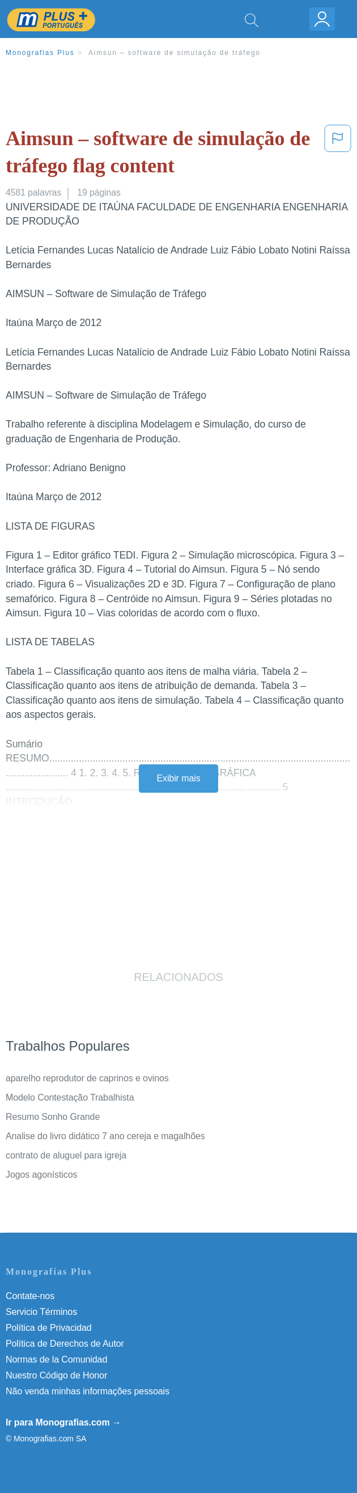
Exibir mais (178, 778)
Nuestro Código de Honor (56, 1375)
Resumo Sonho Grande (53, 1117)
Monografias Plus (40, 53)
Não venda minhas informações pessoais (87, 1391)
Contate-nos (30, 1296)
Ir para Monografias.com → (63, 1422)
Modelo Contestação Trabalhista (70, 1097)
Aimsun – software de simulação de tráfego (174, 53)
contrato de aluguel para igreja (66, 1155)
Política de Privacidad (49, 1328)
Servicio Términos (41, 1312)
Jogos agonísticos (41, 1174)
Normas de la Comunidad (56, 1359)
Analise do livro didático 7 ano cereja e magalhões (105, 1136)
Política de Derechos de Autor (65, 1343)
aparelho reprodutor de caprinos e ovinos (87, 1078)
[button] (337, 154)
